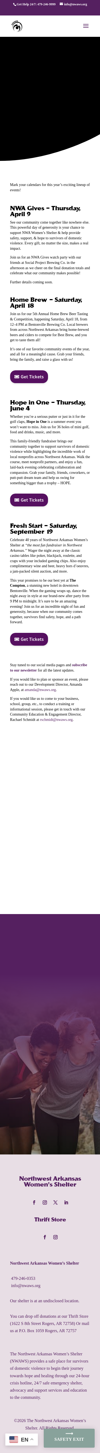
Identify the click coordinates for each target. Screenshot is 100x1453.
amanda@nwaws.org (40, 690)
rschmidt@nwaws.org (56, 720)
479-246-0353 (23, 1278)
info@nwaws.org (26, 1285)
